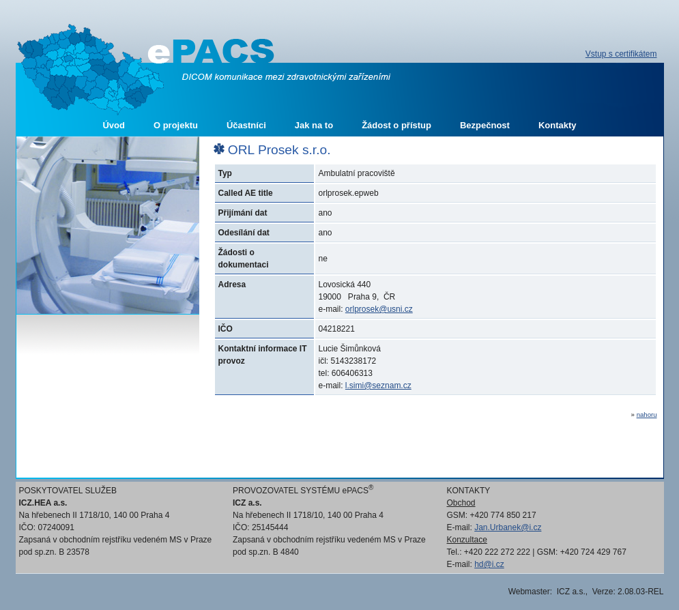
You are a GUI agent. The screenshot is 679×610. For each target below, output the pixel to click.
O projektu (176, 125)
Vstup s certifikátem (621, 54)
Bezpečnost (485, 125)
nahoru (647, 414)
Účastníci (246, 125)
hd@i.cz (489, 564)
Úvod (113, 125)
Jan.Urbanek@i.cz (507, 527)
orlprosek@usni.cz (379, 309)
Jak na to (314, 125)
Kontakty (557, 125)
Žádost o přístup (396, 125)
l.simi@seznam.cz (378, 385)
